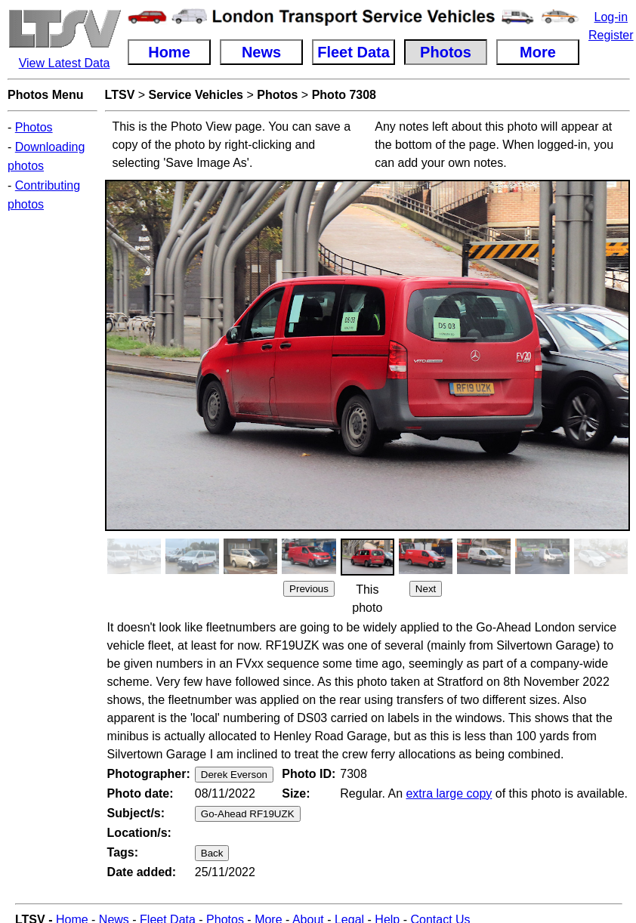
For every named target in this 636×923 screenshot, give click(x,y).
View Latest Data (64, 63)
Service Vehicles (196, 94)
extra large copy (449, 793)
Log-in (611, 17)
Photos (34, 127)
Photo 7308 (344, 94)
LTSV (120, 94)
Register (611, 35)
